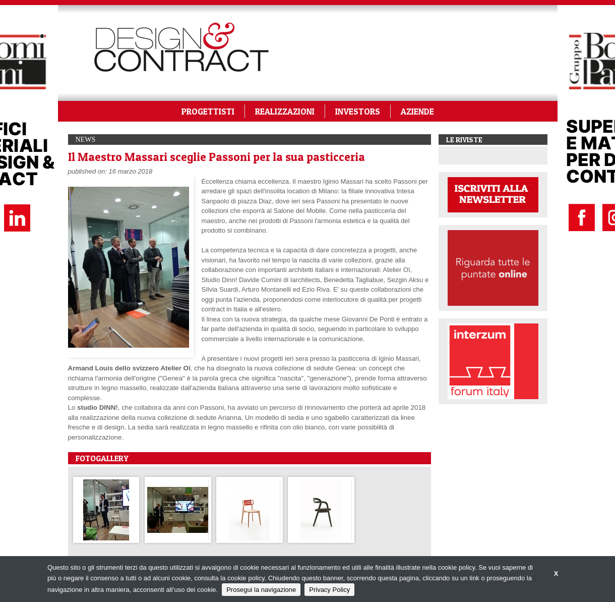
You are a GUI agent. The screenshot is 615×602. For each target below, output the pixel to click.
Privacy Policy (329, 589)
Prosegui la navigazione (261, 589)
